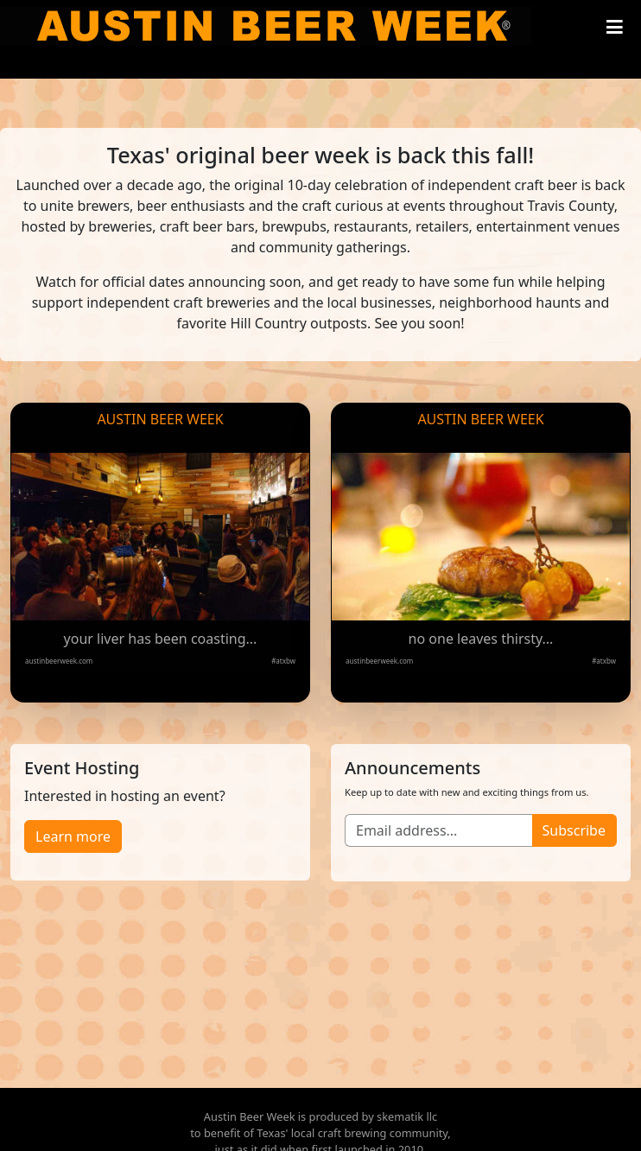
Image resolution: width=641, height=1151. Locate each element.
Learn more (73, 836)
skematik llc (407, 1116)
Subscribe (574, 830)
